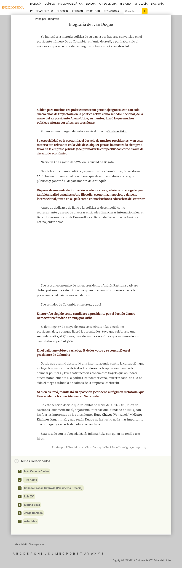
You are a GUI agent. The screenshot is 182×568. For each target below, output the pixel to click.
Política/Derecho (41, 11)
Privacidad (159, 560)
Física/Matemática (70, 3)
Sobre (168, 560)
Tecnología (111, 11)
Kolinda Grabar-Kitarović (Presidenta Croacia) (53, 488)
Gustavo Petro (117, 131)
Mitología (141, 3)
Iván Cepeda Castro (36, 471)
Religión (77, 11)
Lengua (90, 3)
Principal (40, 19)
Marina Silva (32, 505)
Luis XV (29, 496)
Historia (125, 3)
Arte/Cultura (107, 3)
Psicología (93, 11)
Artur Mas (30, 521)
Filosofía (62, 11)
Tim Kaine (30, 479)
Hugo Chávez (103, 414)
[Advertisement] (91, 78)
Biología (35, 3)
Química (50, 3)
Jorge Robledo (33, 513)
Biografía (157, 3)
